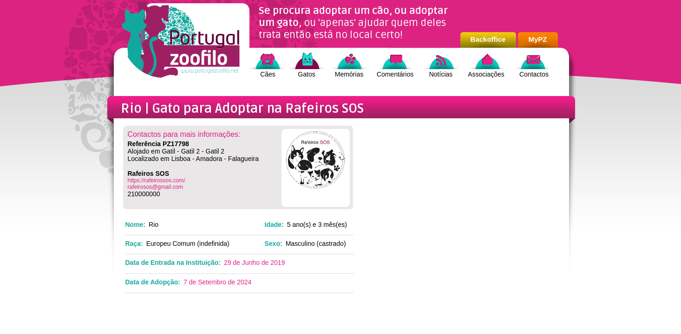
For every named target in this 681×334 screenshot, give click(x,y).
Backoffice (488, 39)
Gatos (306, 74)
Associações (486, 74)
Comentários (395, 74)
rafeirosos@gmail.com (155, 187)
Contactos (534, 74)
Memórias (349, 74)
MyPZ (537, 39)
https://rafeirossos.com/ (156, 180)
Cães (267, 74)
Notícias (441, 74)
